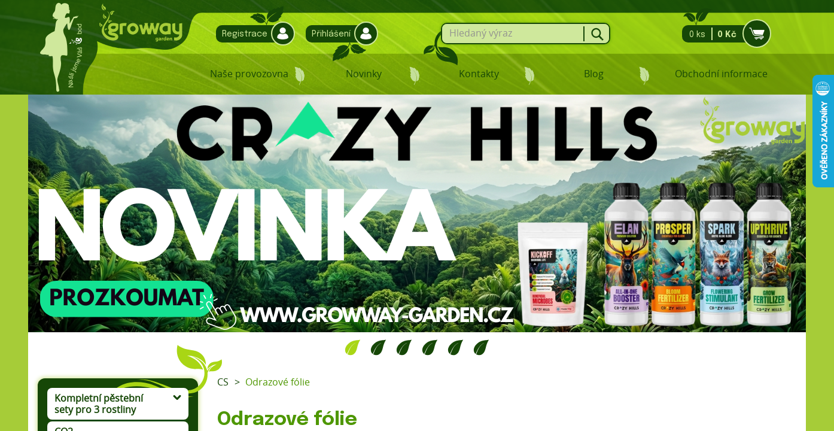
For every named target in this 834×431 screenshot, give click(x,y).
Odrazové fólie (277, 381)
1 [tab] (353, 347)
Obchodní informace (721, 73)
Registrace (252, 34)
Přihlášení (339, 34)
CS (223, 381)
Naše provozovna (249, 73)
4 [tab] (430, 347)
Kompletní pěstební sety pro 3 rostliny (98, 403)
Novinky (364, 73)
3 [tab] (404, 347)
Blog (594, 73)
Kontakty (479, 73)
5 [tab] (455, 347)
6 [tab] (481, 347)
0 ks (723, 34)
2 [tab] (378, 347)
